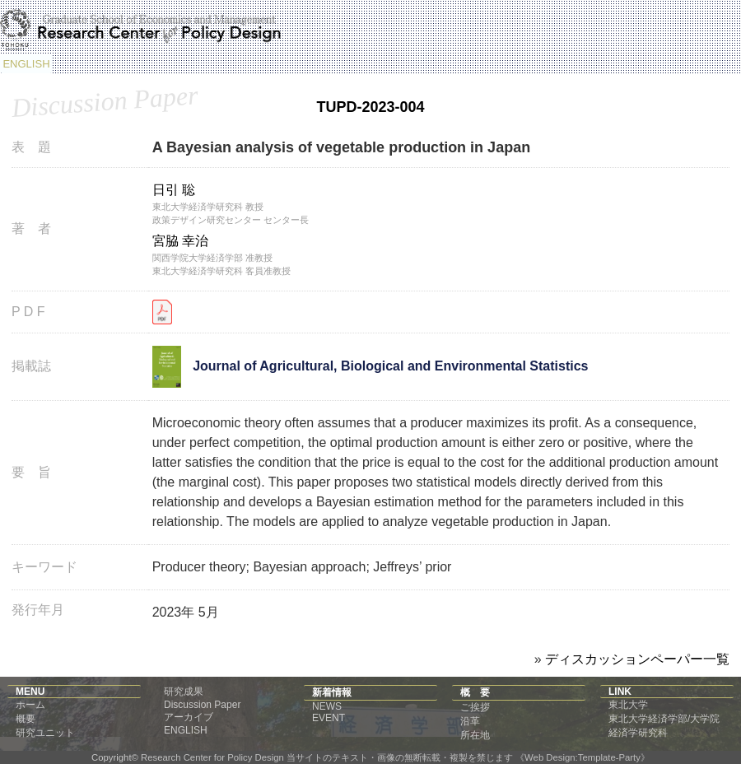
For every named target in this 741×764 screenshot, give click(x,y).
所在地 (475, 735)
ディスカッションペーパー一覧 (637, 659)
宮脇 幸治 (180, 241)
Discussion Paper (202, 704)
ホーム (30, 704)
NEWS (327, 706)
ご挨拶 (475, 707)
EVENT (328, 718)
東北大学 (628, 704)
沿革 (470, 721)
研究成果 (183, 691)
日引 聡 (173, 190)
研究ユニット (45, 732)
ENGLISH (25, 64)
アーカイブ (188, 717)
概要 (25, 718)
